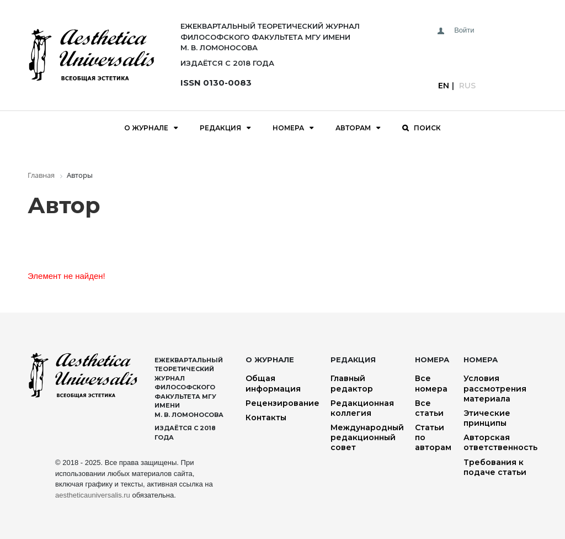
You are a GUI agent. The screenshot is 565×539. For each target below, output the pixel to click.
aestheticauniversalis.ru (92, 495)
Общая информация (273, 383)
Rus (467, 86)
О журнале (146, 128)
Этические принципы (486, 418)
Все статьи (429, 408)
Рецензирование (282, 403)
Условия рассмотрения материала (494, 388)
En (443, 86)
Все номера (431, 383)
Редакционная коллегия (362, 408)
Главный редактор (352, 383)
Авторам (353, 128)
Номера (288, 128)
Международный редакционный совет (367, 437)
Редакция (220, 128)
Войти (464, 30)
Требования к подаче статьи (494, 467)
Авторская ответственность (500, 442)
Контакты (266, 417)
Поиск (427, 128)
